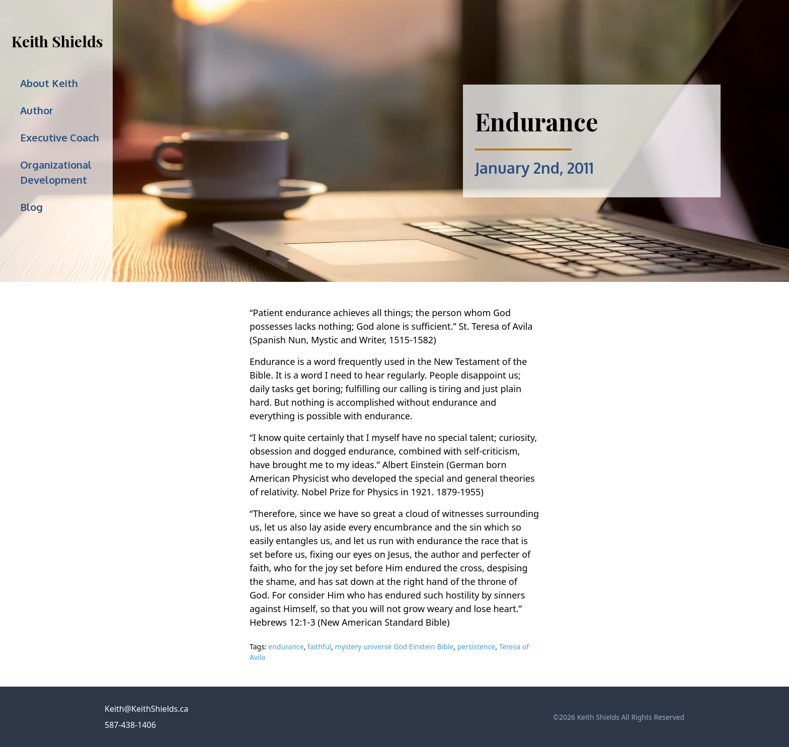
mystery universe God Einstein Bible (394, 646)
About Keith (49, 83)
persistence (476, 646)
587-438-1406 (130, 724)
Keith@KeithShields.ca (146, 708)
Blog (31, 206)
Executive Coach (59, 137)
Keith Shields (57, 41)
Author (36, 110)
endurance (285, 646)
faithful (319, 646)
